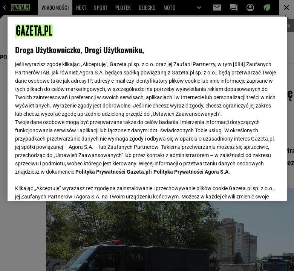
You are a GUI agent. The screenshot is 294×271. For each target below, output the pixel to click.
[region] (147, 109)
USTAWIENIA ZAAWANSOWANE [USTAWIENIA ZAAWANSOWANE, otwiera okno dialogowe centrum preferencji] (64, 186)
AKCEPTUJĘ (253, 186)
